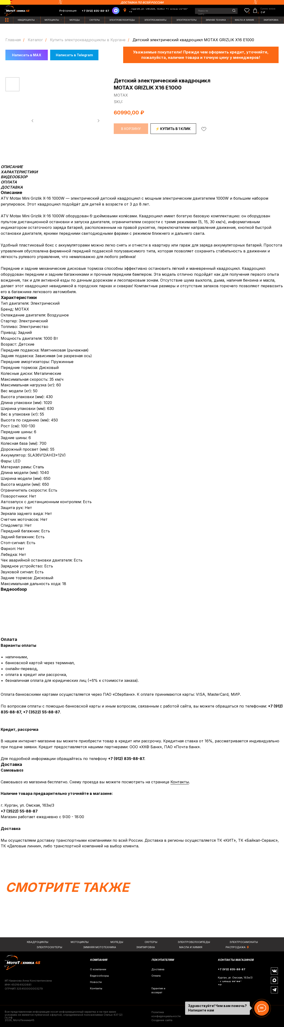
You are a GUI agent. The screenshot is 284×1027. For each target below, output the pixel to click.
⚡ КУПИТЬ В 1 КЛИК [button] (173, 129)
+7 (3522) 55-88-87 (41, 712)
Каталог (35, 40)
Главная (13, 40)
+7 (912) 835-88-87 (126, 758)
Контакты (179, 782)
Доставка (157, 969)
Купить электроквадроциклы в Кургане (88, 40)
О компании (98, 969)
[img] (6, 20)
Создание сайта (161, 1020)
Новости (96, 982)
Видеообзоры (99, 975)
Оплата (156, 975)
